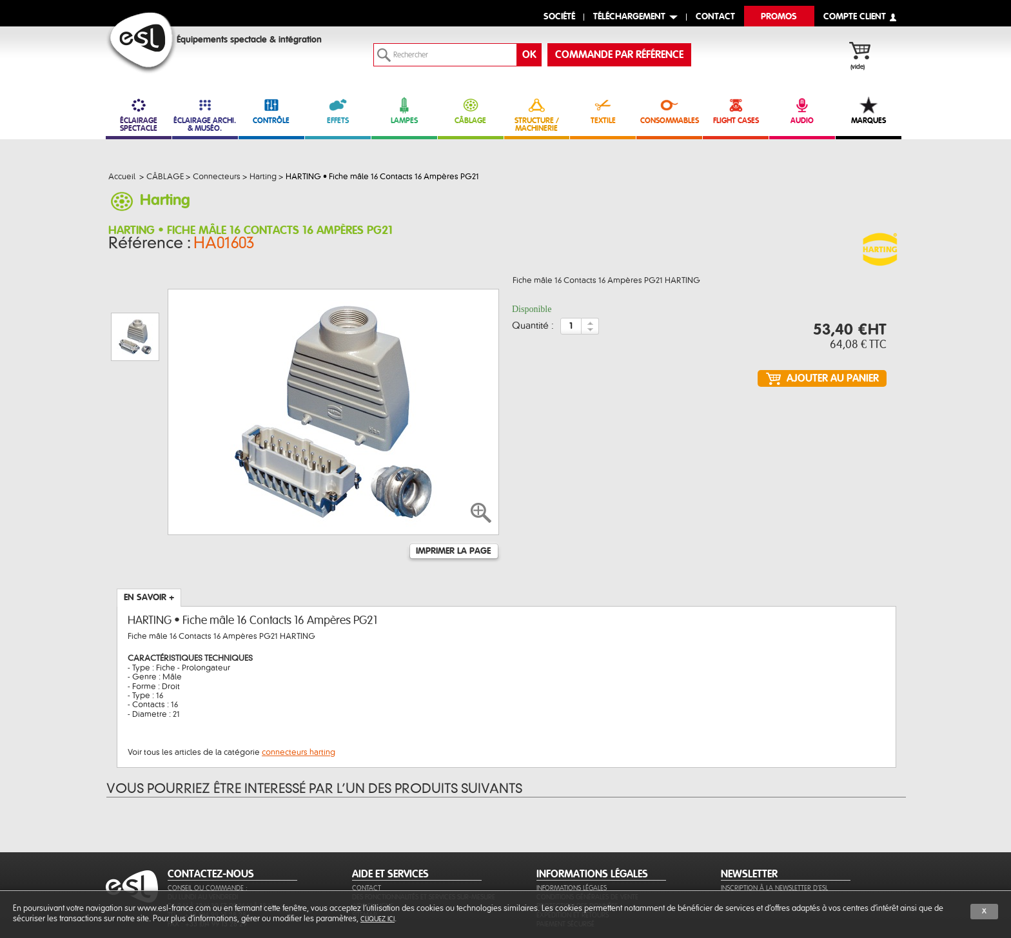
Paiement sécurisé (565, 861)
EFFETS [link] (338, 110)
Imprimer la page (453, 488)
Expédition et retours (572, 852)
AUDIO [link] (802, 110)
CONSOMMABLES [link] (669, 110)
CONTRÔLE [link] (271, 110)
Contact (366, 825)
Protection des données (577, 843)
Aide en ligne (372, 843)
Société (559, 17)
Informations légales (571, 825)
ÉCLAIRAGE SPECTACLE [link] (139, 114)
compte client (854, 17)
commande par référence (619, 55)
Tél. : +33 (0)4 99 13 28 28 (207, 852)
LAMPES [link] (404, 110)
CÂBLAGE (471, 110)
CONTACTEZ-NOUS (211, 811)
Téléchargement (629, 17)
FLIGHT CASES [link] (736, 110)
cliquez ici (377, 919)
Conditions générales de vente (587, 834)
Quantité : (533, 330)
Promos (779, 17)
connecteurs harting (298, 690)
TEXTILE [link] (603, 110)
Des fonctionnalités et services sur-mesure (423, 834)
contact (715, 17)
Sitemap (364, 852)
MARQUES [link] (868, 110)
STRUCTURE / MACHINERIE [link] (537, 114)
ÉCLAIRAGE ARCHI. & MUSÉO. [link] (205, 114)
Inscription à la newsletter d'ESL (774, 825)
